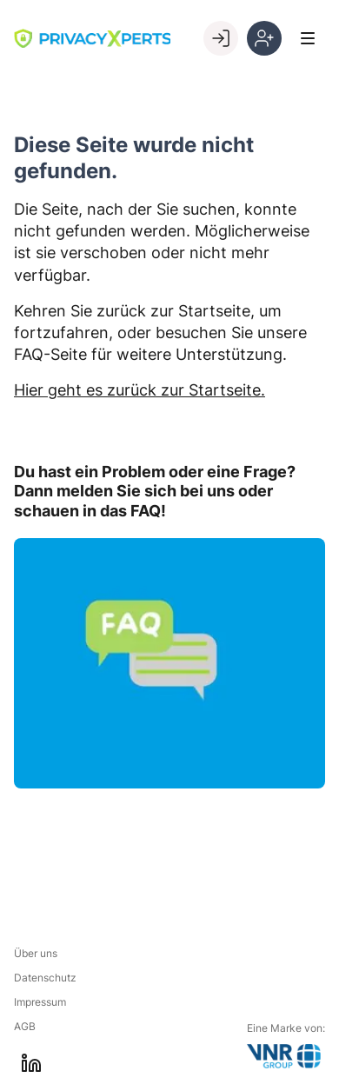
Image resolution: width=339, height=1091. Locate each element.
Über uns (35, 953)
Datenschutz (45, 977)
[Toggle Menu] (307, 38)
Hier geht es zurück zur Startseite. (139, 390)
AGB (25, 1026)
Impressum (40, 1001)
